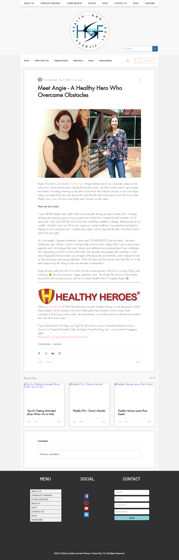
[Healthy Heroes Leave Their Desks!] (135, 394)
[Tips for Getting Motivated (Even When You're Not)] (44, 394)
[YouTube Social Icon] (86, 508)
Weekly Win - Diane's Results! (89, 410)
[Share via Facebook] (39, 353)
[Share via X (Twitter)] (46, 353)
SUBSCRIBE (37, 520)
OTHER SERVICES (39, 499)
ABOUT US (36, 491)
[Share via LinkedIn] (52, 353)
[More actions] (139, 79)
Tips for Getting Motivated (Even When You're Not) (41, 412)
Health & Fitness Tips (42, 60)
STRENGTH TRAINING (41, 495)
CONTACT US (37, 512)
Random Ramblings (105, 60)
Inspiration (57, 343)
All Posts (26, 60)
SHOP (34, 507)
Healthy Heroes (78, 60)
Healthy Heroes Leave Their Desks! (133, 412)
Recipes (91, 60)
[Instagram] (86, 502)
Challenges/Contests (61, 60)
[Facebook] (86, 496)
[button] (74, 4)
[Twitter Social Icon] (86, 514)
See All (152, 377)
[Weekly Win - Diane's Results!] (89, 394)
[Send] (131, 518)
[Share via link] (59, 353)
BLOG (34, 516)
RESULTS (35, 503)
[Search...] (135, 48)
